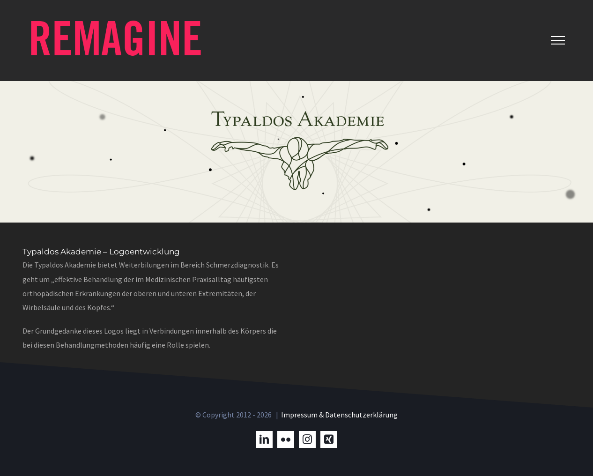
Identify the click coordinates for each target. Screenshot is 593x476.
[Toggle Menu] (558, 40)
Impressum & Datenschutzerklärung (339, 414)
